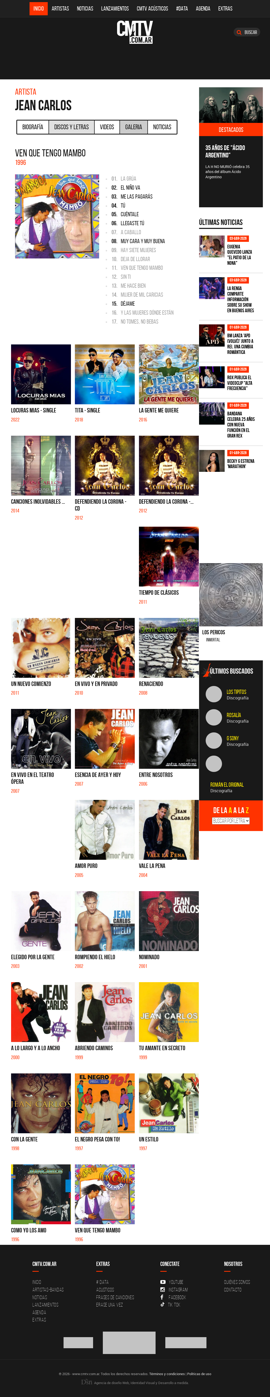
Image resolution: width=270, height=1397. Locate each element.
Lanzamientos (115, 8)
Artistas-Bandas (48, 1290)
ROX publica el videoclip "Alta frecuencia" (239, 383)
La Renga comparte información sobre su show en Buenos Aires (240, 299)
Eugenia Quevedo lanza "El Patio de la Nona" (239, 255)
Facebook (173, 1297)
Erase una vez (109, 1305)
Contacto (233, 1290)
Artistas (60, 8)
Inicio (38, 8)
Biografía (32, 127)
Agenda (203, 8)
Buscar (247, 32)
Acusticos (105, 1290)
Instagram (174, 1290)
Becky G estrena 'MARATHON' (240, 463)
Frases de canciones (115, 1297)
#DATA (182, 8)
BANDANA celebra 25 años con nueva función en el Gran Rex (241, 425)
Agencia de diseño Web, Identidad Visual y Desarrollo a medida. (135, 1382)
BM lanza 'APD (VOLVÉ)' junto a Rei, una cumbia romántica (240, 344)
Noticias (85, 8)
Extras (225, 8)
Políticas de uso (199, 1373)
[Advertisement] (234, 513)
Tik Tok (170, 1305)
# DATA (102, 1282)
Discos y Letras (71, 127)
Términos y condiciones (167, 1373)
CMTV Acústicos (152, 8)
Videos (107, 127)
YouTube (172, 1282)
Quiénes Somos (237, 1282)
